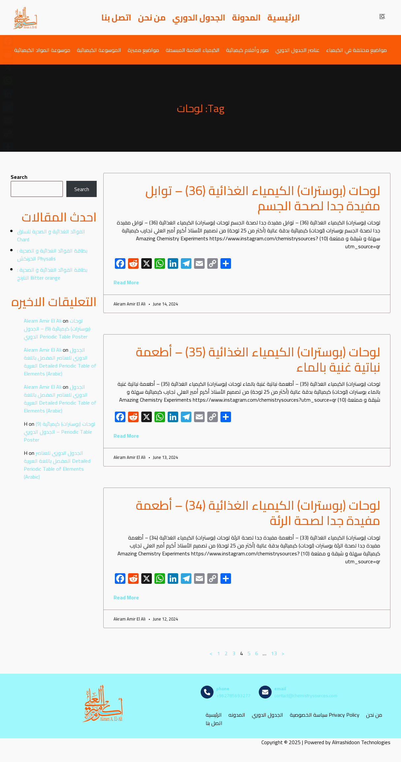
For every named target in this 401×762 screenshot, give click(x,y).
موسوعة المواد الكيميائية (42, 50)
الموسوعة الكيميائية (99, 50)
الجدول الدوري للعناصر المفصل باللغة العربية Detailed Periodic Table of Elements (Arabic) (60, 362)
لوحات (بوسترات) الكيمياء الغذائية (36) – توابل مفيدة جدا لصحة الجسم (262, 198)
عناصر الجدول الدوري (297, 50)
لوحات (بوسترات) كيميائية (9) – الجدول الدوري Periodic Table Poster (57, 328)
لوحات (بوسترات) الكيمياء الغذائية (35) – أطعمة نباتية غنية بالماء (258, 359)
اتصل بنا (116, 17)
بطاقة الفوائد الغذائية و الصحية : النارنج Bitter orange (52, 274)
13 (274, 653)
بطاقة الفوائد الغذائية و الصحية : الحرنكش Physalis (52, 254)
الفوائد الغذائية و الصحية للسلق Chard (51, 235)
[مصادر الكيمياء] (25, 17)
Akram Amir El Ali (42, 321)
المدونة (246, 17)
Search (19, 177)
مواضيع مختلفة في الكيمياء (356, 50)
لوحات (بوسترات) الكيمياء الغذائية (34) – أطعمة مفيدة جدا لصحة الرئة (258, 512)
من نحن (152, 17)
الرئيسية (283, 17)
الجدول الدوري (198, 17)
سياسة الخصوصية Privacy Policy (324, 715)
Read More (126, 282)
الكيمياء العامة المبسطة (192, 50)
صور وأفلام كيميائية (247, 50)
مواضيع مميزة (143, 50)
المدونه (236, 715)
